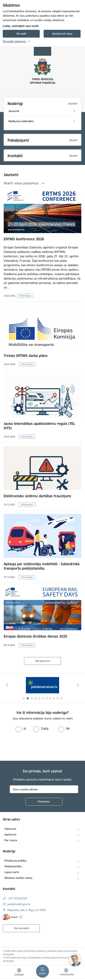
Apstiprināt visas (62, 33)
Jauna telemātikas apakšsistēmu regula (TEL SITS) (39, 425)
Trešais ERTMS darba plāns (25, 355)
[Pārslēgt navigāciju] (42, 971)
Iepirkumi (10, 834)
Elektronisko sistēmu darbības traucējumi (37, 496)
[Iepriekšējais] (7, 685)
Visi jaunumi (42, 661)
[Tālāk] (78, 685)
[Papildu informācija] (20, 917)
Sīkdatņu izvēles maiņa (18, 878)
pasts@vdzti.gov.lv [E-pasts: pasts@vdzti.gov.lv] (18, 904)
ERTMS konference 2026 (24, 239)
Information (27, 504)
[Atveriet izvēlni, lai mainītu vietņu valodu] (19, 972)
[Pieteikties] (44, 802)
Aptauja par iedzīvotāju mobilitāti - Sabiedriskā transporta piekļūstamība (41, 566)
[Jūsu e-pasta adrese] (44, 789)
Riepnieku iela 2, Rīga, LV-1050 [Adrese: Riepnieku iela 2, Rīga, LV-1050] (26, 910)
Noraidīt (21, 33)
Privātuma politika (15, 860)
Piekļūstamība (13, 866)
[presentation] (31, 746)
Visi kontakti (21, 928)
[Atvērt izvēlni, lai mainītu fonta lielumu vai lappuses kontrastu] (66, 972)
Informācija (25, 295)
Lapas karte (11, 872)
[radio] (21, 728)
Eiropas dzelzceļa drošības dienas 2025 (35, 636)
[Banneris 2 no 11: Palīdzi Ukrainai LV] (42, 685)
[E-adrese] (10, 917)
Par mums (10, 840)
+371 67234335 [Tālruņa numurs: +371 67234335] (17, 898)
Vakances (10, 829)
